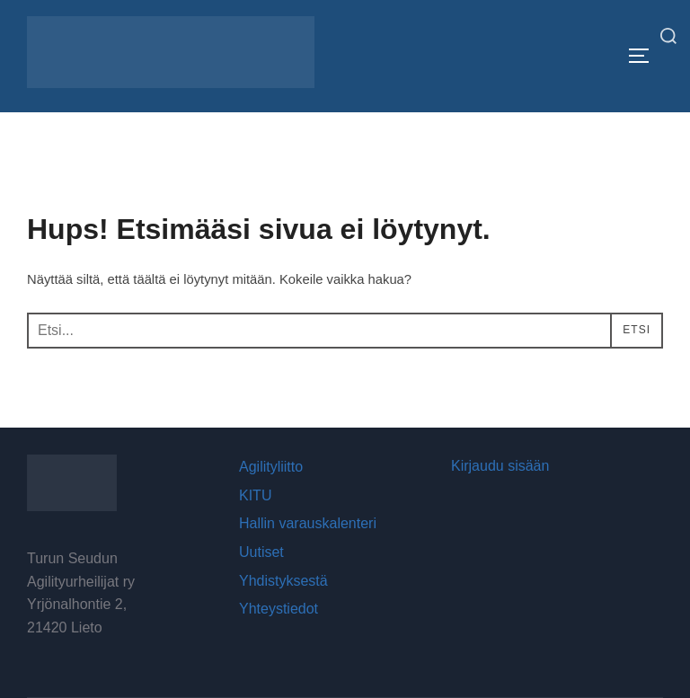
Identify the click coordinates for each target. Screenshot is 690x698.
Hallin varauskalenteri (307, 524)
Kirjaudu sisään (500, 465)
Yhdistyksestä (283, 580)
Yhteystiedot (278, 608)
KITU (255, 495)
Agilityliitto (271, 466)
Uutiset (261, 552)
